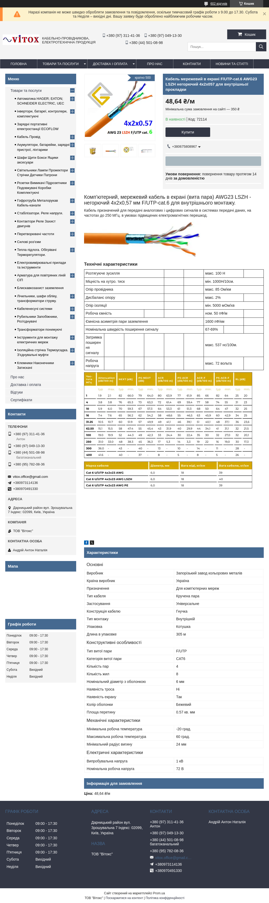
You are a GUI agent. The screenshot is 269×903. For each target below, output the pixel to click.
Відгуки (17, 392)
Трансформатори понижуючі (39, 329)
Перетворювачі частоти (35, 234)
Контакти (192, 64)
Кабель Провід (28, 137)
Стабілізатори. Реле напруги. (40, 213)
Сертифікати (21, 400)
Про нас (17, 377)
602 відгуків (218, 4)
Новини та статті (232, 64)
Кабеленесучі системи (34, 309)
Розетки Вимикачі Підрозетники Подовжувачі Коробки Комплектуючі (42, 187)
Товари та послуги (61, 64)
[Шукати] (261, 46)
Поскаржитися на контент (124, 898)
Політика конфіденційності (165, 898)
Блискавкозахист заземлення (40, 288)
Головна (19, 64)
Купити (188, 132)
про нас (155, 64)
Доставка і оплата (110, 64)
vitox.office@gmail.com (30, 477)
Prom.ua (159, 893)
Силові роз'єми (29, 242)
